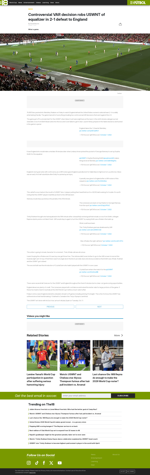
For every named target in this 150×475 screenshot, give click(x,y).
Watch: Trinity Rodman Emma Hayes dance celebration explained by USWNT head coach (63, 439)
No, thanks (130, 471)
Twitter (119, 93)
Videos (44, 3)
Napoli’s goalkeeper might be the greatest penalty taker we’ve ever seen (57, 435)
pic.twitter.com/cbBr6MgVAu (106, 161)
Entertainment (33, 3)
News (23, 3)
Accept (123, 471)
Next (99, 307)
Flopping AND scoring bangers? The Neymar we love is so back (53, 426)
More (68, 3)
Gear (61, 3)
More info (32, 472)
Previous (50, 307)
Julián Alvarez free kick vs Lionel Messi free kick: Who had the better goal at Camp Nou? (63, 409)
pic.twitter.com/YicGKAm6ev (97, 181)
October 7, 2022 (106, 135)
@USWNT (82, 158)
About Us (116, 454)
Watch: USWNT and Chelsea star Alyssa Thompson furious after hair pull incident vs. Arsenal (65, 414)
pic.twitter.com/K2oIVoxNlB (88, 272)
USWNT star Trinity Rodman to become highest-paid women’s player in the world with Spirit (64, 443)
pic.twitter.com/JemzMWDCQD (90, 230)
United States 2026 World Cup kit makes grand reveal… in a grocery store (57, 422)
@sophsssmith (109, 158)
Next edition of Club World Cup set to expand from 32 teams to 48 (54, 430)
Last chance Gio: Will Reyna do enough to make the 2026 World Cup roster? (107, 378)
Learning (53, 3)
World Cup (14, 3)
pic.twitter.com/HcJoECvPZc (113, 241)
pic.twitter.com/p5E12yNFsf (89, 131)
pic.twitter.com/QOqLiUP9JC (100, 205)
